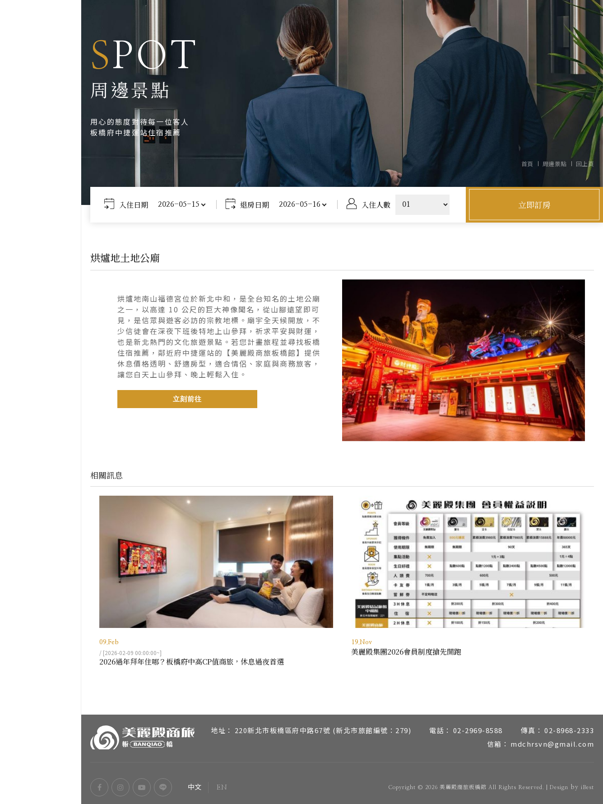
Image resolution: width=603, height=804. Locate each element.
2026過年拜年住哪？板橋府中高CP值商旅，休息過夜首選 (191, 660)
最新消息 (40, 452)
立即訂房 (534, 204)
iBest (587, 786)
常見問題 (40, 475)
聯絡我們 (40, 498)
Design (558, 786)
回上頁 (585, 164)
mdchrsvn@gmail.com (552, 742)
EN (57, 760)
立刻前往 (187, 397)
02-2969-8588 (478, 728)
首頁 (527, 164)
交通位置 (40, 407)
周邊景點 (40, 430)
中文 (22, 760)
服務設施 (40, 385)
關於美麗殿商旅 (40, 340)
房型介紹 (40, 362)
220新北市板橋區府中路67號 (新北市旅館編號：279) (323, 728)
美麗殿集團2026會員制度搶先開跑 (406, 650)
